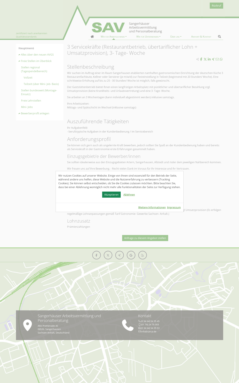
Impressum (174, 207)
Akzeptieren (111, 194)
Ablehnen (129, 194)
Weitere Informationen (152, 207)
